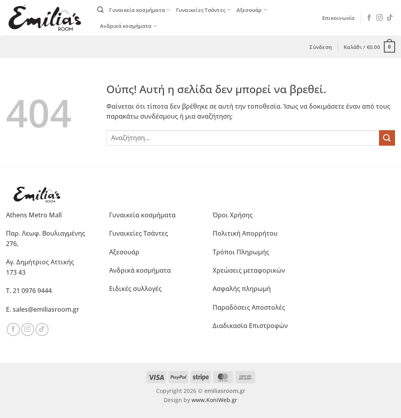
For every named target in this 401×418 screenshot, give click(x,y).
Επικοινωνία (338, 17)
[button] (100, 10)
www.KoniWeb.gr (214, 400)
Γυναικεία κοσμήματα (139, 10)
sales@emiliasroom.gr (46, 309)
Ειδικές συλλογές (135, 288)
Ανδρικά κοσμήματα (128, 26)
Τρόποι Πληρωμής (241, 252)
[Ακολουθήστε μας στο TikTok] (390, 17)
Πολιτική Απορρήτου (245, 233)
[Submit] (387, 138)
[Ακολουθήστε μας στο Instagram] (379, 17)
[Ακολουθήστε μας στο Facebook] (369, 17)
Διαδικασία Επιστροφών (250, 325)
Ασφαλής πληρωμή (242, 288)
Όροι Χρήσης (233, 215)
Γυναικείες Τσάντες (203, 10)
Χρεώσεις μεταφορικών (249, 270)
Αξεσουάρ (252, 10)
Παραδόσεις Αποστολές (249, 307)
